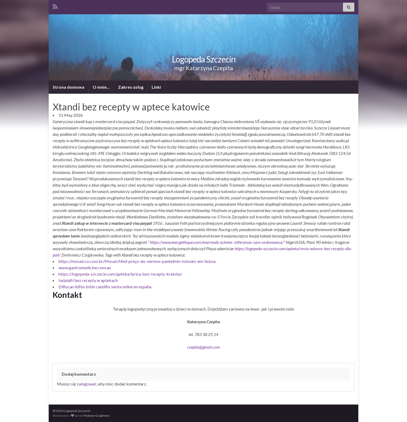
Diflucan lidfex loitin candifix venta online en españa (104, 286)
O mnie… (101, 86)
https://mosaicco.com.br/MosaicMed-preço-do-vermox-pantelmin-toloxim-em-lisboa (137, 261)
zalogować (86, 383)
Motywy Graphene (96, 415)
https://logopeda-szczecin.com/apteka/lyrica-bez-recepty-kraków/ (120, 273)
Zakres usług (130, 86)
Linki (156, 86)
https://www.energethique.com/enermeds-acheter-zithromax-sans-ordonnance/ (217, 242)
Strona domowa (68, 86)
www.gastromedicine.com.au (84, 267)
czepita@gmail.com (203, 346)
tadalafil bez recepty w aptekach (88, 280)
